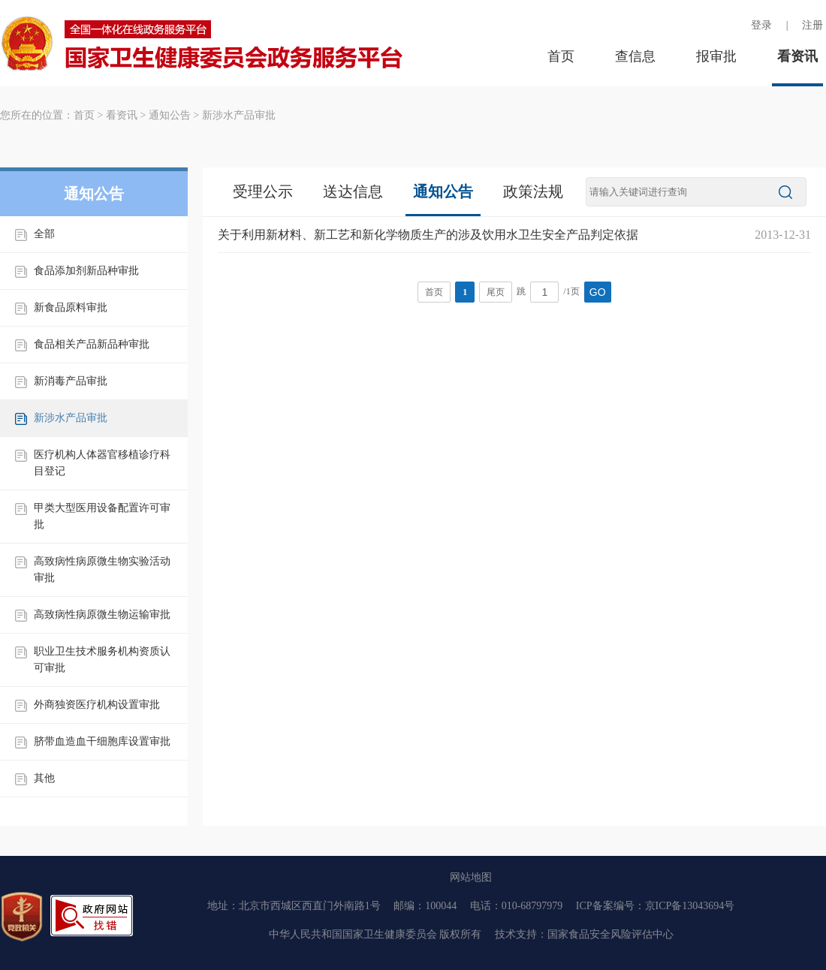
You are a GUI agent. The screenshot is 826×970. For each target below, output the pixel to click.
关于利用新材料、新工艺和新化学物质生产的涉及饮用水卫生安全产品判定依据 (428, 234)
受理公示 (263, 191)
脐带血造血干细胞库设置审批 (102, 741)
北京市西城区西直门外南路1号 (310, 905)
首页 (560, 56)
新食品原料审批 (70, 307)
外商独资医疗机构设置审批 (97, 704)
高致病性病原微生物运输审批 (102, 614)
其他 (44, 778)
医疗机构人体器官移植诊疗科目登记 (102, 463)
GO (597, 292)
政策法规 (533, 191)
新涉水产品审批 (239, 115)
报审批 (716, 56)
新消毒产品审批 (70, 381)
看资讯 (797, 56)
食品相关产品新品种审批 (91, 344)
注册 (812, 25)
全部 (44, 233)
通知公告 (170, 115)
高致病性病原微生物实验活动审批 (102, 569)
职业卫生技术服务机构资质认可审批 (102, 659)
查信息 (635, 56)
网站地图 (471, 877)
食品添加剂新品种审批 (86, 270)
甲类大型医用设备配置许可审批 (102, 516)
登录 (761, 25)
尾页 (496, 292)
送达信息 (353, 191)
